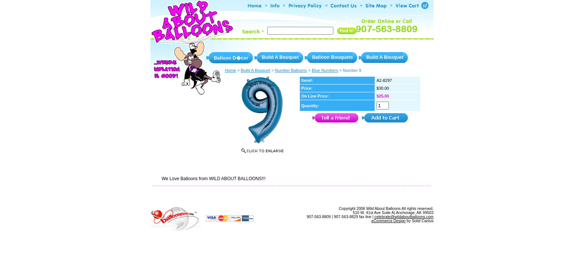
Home (222, 196)
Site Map (308, 196)
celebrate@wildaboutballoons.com (404, 217)
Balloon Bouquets (332, 57)
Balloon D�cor (231, 58)
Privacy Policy (272, 196)
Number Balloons (291, 70)
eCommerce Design (388, 221)
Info (242, 196)
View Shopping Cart (349, 196)
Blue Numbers (325, 70)
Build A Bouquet (280, 57)
